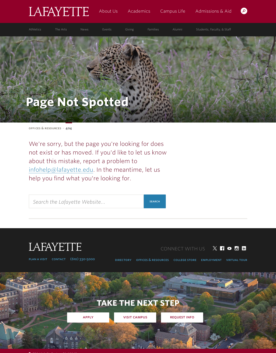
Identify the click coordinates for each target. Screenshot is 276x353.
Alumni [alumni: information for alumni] (177, 29)
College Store (184, 260)
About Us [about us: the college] (108, 11)
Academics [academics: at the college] (139, 11)
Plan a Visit (38, 259)
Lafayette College (59, 13)
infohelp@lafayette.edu (61, 169)
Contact (59, 259)
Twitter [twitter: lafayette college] (215, 248)
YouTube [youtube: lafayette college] (229, 248)
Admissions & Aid (213, 11)
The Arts (61, 29)
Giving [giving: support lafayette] (129, 29)
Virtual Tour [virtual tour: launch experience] (236, 260)
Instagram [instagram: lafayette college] (236, 248)
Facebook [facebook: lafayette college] (222, 248)
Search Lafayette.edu (244, 11)
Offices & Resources (45, 128)
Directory (123, 260)
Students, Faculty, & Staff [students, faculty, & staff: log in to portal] (213, 29)
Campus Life (172, 11)
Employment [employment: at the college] (211, 260)
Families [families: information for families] (153, 29)
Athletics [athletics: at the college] (35, 29)
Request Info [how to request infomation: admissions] (182, 317)
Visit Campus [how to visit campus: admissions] (135, 317)
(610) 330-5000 (82, 259)
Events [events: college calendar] (107, 29)
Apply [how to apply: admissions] (88, 317)
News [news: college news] (84, 29)
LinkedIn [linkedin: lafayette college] (244, 248)
